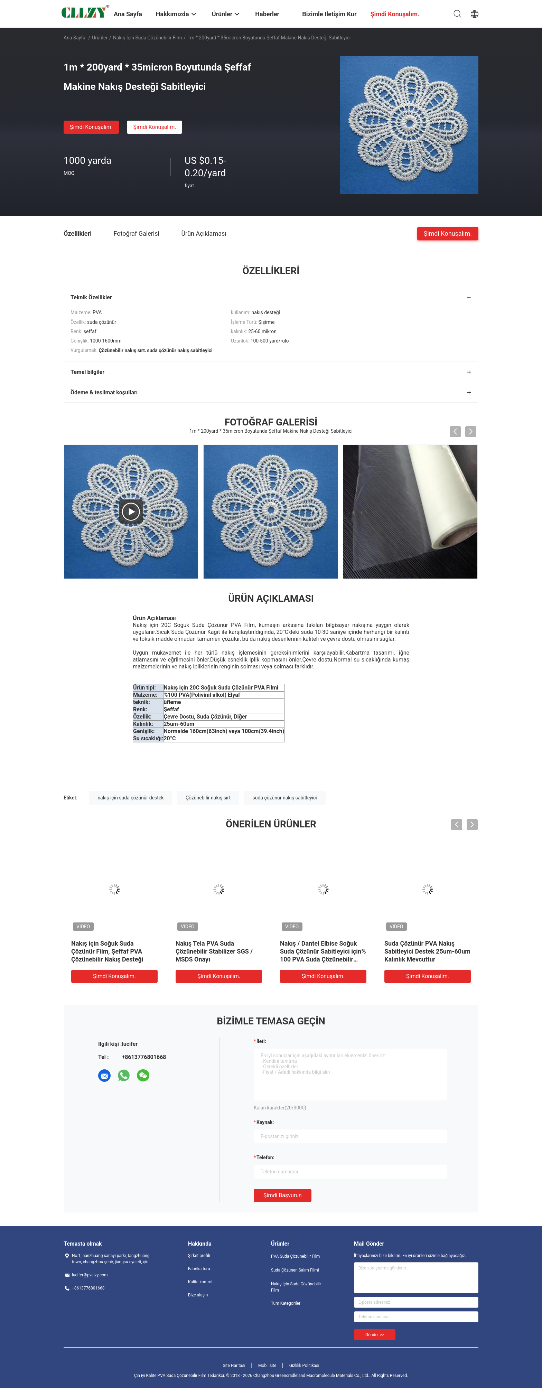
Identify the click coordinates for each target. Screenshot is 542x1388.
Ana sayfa (74, 37)
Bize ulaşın (198, 1295)
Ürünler (100, 37)
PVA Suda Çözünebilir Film (295, 1256)
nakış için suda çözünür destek (130, 797)
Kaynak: (265, 1122)
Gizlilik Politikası (304, 1365)
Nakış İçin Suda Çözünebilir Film (147, 37)
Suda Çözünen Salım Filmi (295, 1270)
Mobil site (267, 1365)
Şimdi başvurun (282, 1195)
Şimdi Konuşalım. (91, 127)
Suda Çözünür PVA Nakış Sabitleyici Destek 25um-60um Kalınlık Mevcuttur (427, 951)
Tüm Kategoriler (285, 1303)
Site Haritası (234, 1365)
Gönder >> (374, 1334)
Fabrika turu (199, 1268)
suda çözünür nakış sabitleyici (284, 797)
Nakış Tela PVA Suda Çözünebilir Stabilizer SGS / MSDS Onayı (214, 951)
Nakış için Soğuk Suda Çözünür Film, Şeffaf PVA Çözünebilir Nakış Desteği (107, 951)
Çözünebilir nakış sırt (208, 797)
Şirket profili (199, 1255)
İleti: (261, 1041)
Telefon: (265, 1157)
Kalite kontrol (200, 1281)
